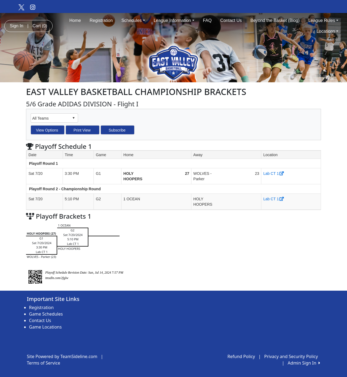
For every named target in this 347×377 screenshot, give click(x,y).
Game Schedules (46, 314)
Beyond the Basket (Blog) (275, 20)
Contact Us (231, 20)
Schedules (133, 20)
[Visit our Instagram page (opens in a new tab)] (32, 7)
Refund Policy (241, 356)
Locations (327, 31)
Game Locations (45, 327)
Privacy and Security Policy (291, 356)
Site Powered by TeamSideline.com (62, 356)
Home (75, 20)
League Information (174, 20)
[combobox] (50, 118)
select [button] (73, 118)
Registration (101, 20)
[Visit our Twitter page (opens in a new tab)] (21, 7)
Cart (40, 26)
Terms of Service (43, 363)
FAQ (207, 20)
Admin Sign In (304, 363)
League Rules (323, 20)
